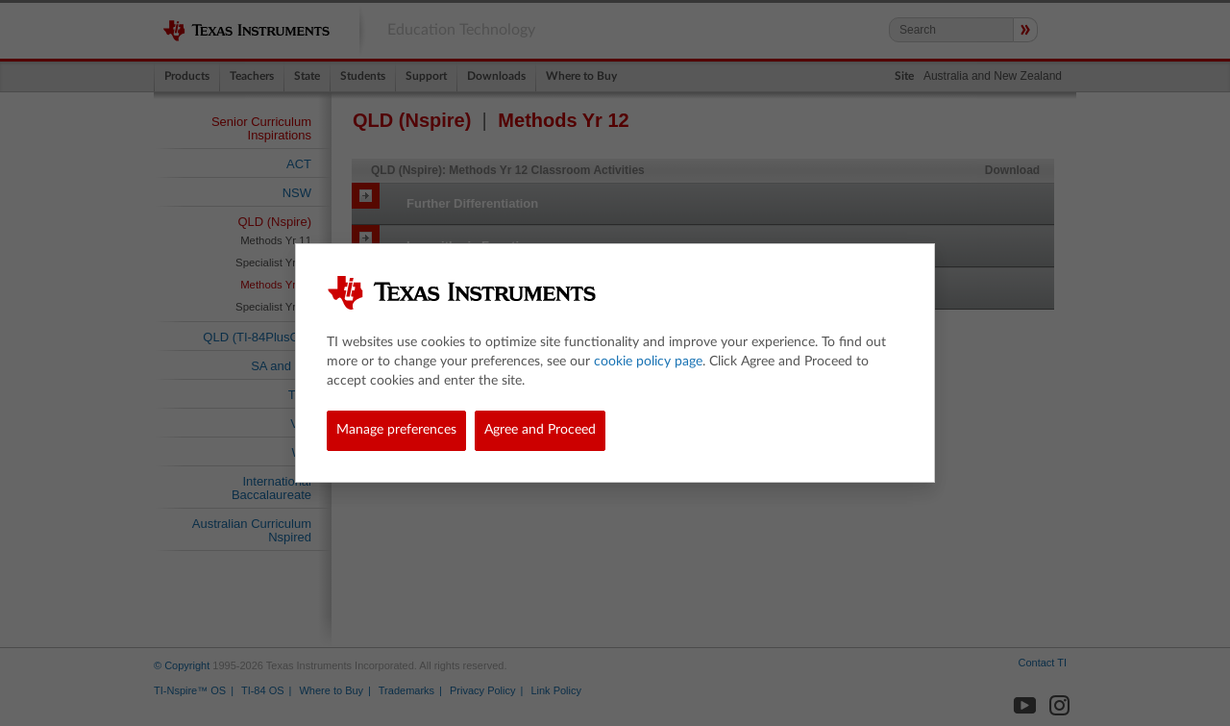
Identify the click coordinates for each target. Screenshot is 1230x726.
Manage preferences (396, 430)
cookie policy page (648, 361)
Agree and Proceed (540, 430)
